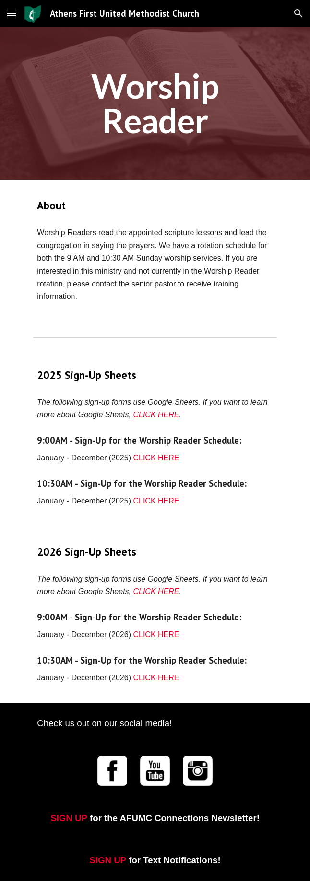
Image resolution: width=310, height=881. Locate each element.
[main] (154, 103)
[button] (11, 13)
